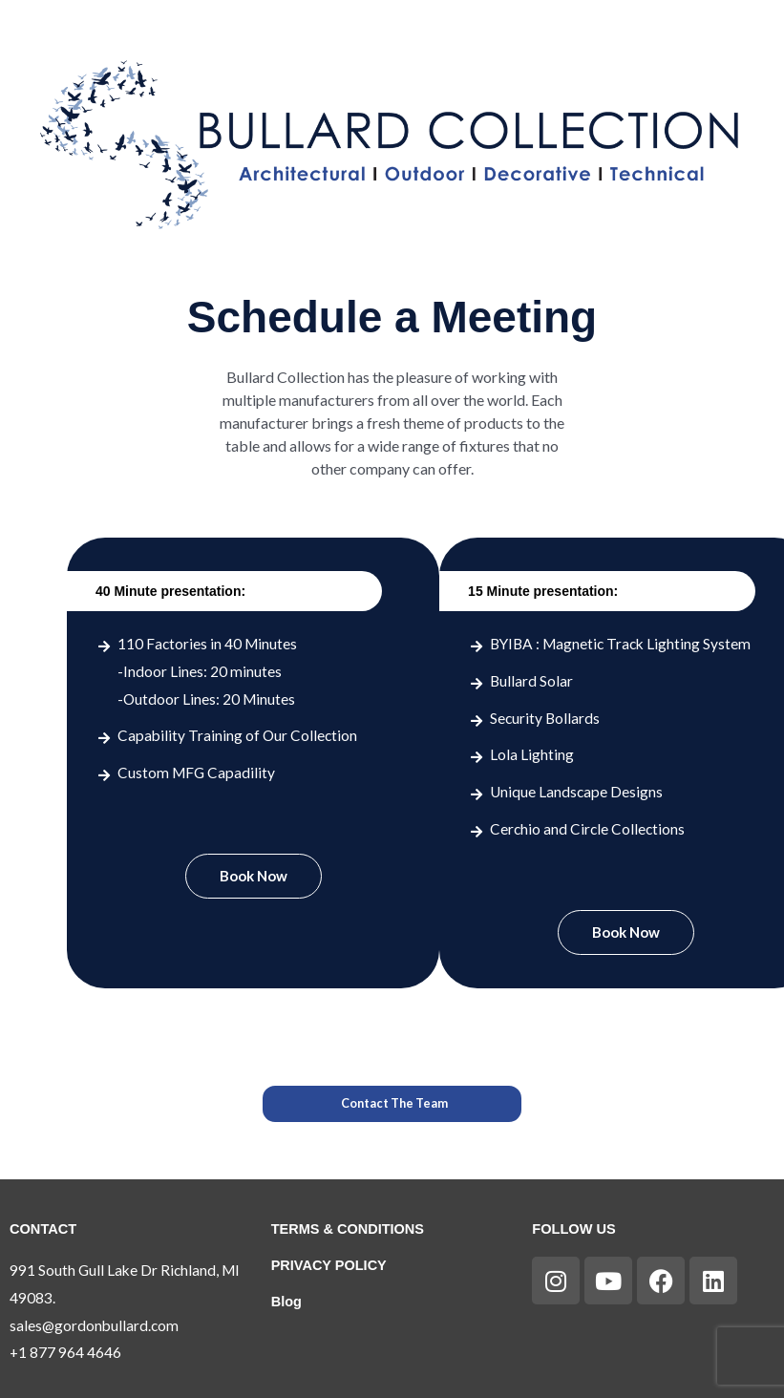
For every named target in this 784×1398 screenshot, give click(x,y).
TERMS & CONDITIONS (348, 1229)
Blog (286, 1301)
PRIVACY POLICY (329, 1265)
